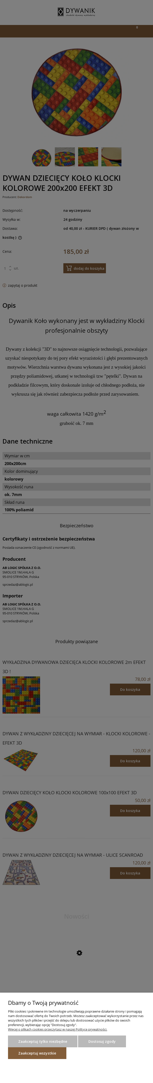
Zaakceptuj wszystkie (37, 1053)
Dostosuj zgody (102, 1041)
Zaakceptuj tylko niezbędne (42, 1041)
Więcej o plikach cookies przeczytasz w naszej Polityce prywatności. (57, 1029)
